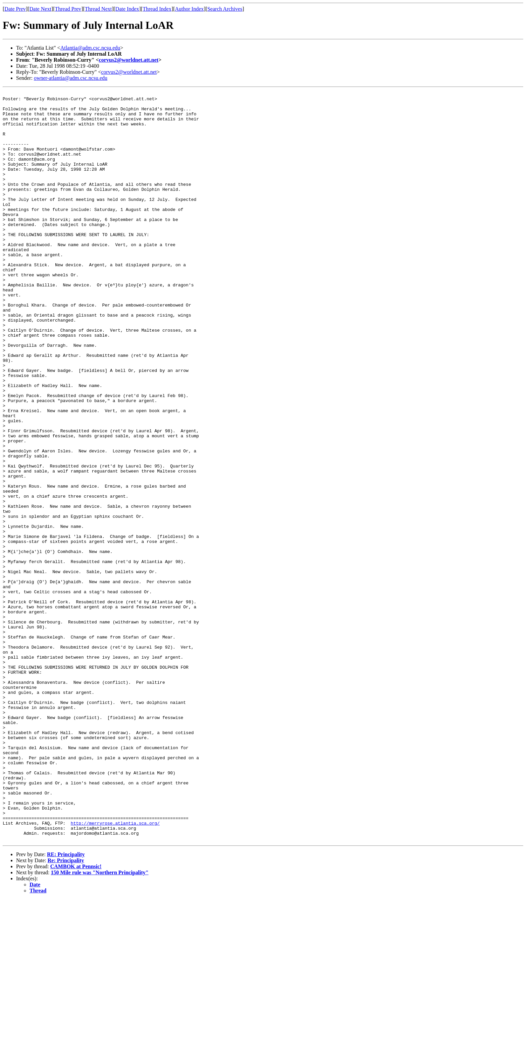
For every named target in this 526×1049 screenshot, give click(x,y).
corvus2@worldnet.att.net (129, 60)
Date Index (127, 9)
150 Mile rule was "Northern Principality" (100, 1022)
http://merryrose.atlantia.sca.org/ (115, 970)
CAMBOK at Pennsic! (76, 1016)
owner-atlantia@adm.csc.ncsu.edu (70, 78)
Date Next (40, 9)
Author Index (189, 9)
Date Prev (15, 9)
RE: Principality (66, 1004)
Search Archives (224, 9)
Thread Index (157, 9)
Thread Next (98, 9)
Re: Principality (66, 1010)
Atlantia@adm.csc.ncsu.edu (90, 48)
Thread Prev (68, 9)
